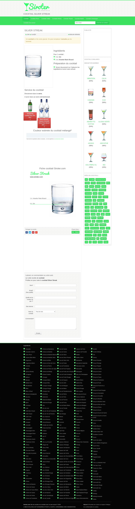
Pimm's (78, 439)
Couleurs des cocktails (59, 138)
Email (29, 291)
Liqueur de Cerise (64, 453)
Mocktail (87, 217)
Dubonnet (45, 397)
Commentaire (29, 318)
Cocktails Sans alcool (29, 22)
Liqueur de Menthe (64, 490)
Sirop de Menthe (97, 398)
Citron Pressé (29, 464)
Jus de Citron (63, 354)
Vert (86, 242)
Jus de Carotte (46, 498)
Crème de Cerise (30, 495)
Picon (77, 436)
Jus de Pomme (63, 399)
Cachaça (87, 190)
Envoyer (38, 333)
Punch (87, 228)
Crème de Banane (31, 484)
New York (100, 217)
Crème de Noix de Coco (49, 363)
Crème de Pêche (47, 366)
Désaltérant (101, 200)
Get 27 (44, 436)
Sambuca (78, 495)
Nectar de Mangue (81, 405)
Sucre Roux (96, 445)
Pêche (78, 428)
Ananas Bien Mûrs (31, 357)
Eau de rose (45, 408)
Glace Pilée (45, 447)
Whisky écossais (97, 496)
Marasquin (79, 371)
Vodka (94, 242)
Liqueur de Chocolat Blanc (66, 456)
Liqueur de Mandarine (65, 484)
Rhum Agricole (80, 470)
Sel (94, 354)
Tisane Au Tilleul (97, 468)
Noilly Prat (79, 411)
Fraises (44, 430)
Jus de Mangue (63, 385)
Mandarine (79, 360)
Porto (96, 224)
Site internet (29, 306)
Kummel (61, 422)
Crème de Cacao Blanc (32, 490)
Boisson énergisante (31, 394)
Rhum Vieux (79, 484)
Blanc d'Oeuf (29, 391)
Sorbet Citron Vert (98, 431)
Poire (77, 450)
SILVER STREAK (33, 30)
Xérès (94, 499)
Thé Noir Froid (97, 465)
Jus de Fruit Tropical (64, 368)
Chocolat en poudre (31, 453)
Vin (90, 242)
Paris (86, 224)
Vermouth (95, 474)
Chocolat (101, 193)
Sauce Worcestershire (82, 498)
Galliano (44, 433)
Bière (108, 183)
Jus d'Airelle (45, 470)
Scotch (95, 349)
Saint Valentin (97, 231)
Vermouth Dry (96, 482)
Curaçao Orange (46, 385)
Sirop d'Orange (97, 363)
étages (106, 242)
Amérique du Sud (100, 179)
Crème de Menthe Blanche (49, 354)
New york (87, 221)
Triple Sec (103, 238)
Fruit (92, 207)
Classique (88, 196)
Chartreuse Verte (30, 442)
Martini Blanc (79, 380)
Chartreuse (88, 193)
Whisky (100, 242)
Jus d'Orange (46, 478)
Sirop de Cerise (97, 371)
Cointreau (28, 473)
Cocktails (26, 18)
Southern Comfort (98, 434)
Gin (28, 34)
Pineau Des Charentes (82, 442)
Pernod (78, 433)
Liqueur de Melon (64, 487)
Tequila (104, 235)
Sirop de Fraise (97, 377)
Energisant (88, 203)
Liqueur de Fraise (64, 464)
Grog (100, 210)
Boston (91, 186)
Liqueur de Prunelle (81, 352)
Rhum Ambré (79, 473)
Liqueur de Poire (80, 349)
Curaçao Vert (46, 391)
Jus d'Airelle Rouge (47, 473)
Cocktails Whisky (56, 18)
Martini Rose (79, 385)
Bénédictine (29, 385)
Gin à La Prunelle (47, 442)
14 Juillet (91, 179)
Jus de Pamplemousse (65, 391)
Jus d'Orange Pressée (48, 484)
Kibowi (61, 416)
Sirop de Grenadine (98, 393)
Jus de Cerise (63, 352)
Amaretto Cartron (30, 352)
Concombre (29, 478)
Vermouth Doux (97, 479)
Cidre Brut (28, 459)
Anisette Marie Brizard (66, 59)
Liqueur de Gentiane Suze (66, 475)
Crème (27, 481)
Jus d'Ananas (46, 475)
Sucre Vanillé (96, 448)
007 (86, 179)
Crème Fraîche (46, 374)
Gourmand (94, 210)
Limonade (62, 436)
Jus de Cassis (63, 349)
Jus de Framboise (64, 366)
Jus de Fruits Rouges (65, 377)
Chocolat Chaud (30, 450)
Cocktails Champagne (92, 18)
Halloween (106, 210)
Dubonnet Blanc (46, 399)
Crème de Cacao (30, 487)
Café (27, 408)
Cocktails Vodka (45, 18)
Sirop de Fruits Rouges (99, 390)
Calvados (94, 190)
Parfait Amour (80, 419)
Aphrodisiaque (101, 183)
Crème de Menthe (47, 352)
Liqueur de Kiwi (63, 481)
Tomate (95, 471)
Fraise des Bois (46, 428)
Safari (77, 487)
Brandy (104, 186)
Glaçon (44, 450)
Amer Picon (29, 354)
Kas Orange (62, 413)
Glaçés (33, 34)
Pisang (78, 444)
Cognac (95, 196)
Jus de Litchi (62, 383)
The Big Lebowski (90, 238)
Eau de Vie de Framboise (49, 411)
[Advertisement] (52, 153)
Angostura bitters (30, 363)
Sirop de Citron (97, 374)
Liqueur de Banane (64, 447)
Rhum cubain (79, 481)
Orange (106, 221)
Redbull (102, 228)
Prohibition (103, 224)
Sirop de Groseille (98, 396)
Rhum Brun (79, 478)
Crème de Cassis (30, 492)
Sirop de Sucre (97, 410)
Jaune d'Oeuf (46, 461)
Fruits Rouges (99, 207)
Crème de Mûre (46, 360)
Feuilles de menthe (47, 425)
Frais (105, 203)
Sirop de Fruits (97, 383)
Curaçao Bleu (46, 383)
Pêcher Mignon (80, 430)
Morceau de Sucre (81, 394)
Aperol (27, 368)
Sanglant (105, 231)
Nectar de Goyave (81, 402)
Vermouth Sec (97, 488)
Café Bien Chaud (30, 411)
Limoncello (62, 439)
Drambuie (45, 394)
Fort (101, 203)
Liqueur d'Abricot (63, 442)
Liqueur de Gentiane (64, 473)
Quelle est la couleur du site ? (29, 299)
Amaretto (28, 349)
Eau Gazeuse (46, 416)
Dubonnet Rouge (47, 402)
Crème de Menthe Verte (48, 357)
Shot (95, 235)
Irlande (93, 214)
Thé (94, 459)
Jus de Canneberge (47, 495)
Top (98, 238)
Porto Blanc (79, 456)
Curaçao (105, 196)
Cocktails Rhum (35, 18)
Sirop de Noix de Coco (99, 404)
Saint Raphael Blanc (81, 490)
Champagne (102, 190)
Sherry (95, 357)
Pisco (77, 447)
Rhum (108, 228)
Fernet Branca (46, 419)
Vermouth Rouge (97, 485)
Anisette (28, 366)
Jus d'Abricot (45, 467)
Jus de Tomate (63, 408)
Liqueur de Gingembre (65, 478)
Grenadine (45, 456)
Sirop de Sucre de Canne (100, 413)
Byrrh (27, 402)
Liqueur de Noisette (64, 492)
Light (102, 214)
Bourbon (97, 186)
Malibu (78, 354)
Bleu (86, 186)
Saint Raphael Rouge (82, 492)
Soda (99, 235)
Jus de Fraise (63, 363)
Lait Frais (61, 430)
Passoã (78, 422)
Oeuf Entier (79, 416)
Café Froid (28, 416)
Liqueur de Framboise (65, 470)
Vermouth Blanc (97, 476)
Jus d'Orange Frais (47, 481)
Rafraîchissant (94, 228)
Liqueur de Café (63, 450)
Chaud (95, 193)
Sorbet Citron (96, 429)
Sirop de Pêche (97, 407)
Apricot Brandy (30, 371)
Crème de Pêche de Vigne (49, 368)
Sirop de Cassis (97, 368)
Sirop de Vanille (97, 420)
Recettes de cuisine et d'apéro (94, 504)
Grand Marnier (46, 453)
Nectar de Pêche (80, 408)
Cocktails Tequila (68, 18)
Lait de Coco (62, 428)
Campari (28, 422)
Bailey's (28, 377)
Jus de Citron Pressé (65, 357)
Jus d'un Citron (46, 487)
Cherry (27, 444)
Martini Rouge (80, 388)
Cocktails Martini (79, 18)
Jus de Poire (62, 397)
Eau (43, 405)
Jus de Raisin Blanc (64, 405)
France (87, 207)
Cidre (27, 456)
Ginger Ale (45, 444)
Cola (100, 196)
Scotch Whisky (97, 352)
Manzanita (79, 368)
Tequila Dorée (97, 457)
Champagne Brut (30, 430)
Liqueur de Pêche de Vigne (66, 498)
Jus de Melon (63, 388)
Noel (93, 221)
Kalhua (61, 411)
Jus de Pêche (63, 394)
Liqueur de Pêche (64, 495)
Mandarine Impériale (81, 363)
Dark (94, 200)
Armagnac (28, 374)
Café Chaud (29, 413)
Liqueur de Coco (63, 459)
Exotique (95, 203)
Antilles (93, 183)
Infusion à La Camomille (49, 459)
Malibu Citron (79, 357)
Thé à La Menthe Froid (99, 462)
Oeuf (77, 413)
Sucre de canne (97, 440)
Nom (31, 285)
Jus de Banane (46, 492)
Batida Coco (29, 383)
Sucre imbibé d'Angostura (100, 443)
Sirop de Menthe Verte (99, 401)
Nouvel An (99, 221)
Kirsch (61, 419)
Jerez (43, 464)
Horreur (87, 214)
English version (74, 34)
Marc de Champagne (82, 374)
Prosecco (78, 461)
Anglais (87, 183)
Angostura (28, 360)
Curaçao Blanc (46, 380)
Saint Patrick (88, 231)
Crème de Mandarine (48, 349)
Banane (28, 380)
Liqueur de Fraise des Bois (66, 467)
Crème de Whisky (47, 371)
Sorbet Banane (97, 426)
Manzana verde (80, 366)
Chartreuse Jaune (30, 439)
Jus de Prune (63, 402)
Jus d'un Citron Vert (47, 490)
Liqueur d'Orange (64, 444)
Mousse (94, 217)
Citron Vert (28, 467)
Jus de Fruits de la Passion (66, 371)
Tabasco (95, 451)
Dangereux (88, 200)
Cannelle (28, 425)
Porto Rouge (79, 459)
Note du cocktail (30, 312)
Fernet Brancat (46, 422)
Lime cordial (62, 433)
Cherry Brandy (29, 447)
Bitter (27, 388)
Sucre (94, 437)
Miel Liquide (79, 391)
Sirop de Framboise (98, 380)
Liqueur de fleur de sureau (66, 461)
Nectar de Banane (81, 399)
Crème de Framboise (31, 498)
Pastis (91, 224)
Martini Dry (79, 383)
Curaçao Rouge (46, 388)
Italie (98, 214)
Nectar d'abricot (80, 397)
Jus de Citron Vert (64, 360)
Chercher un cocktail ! (102, 22)
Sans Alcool (88, 235)
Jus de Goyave (63, 380)
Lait (60, 425)
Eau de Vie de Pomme (48, 413)
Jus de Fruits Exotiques (65, 374)
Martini (108, 214)
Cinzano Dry (29, 461)
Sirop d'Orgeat (97, 366)
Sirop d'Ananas (97, 360)
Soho (94, 423)
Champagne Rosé (30, 433)
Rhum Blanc (79, 475)
